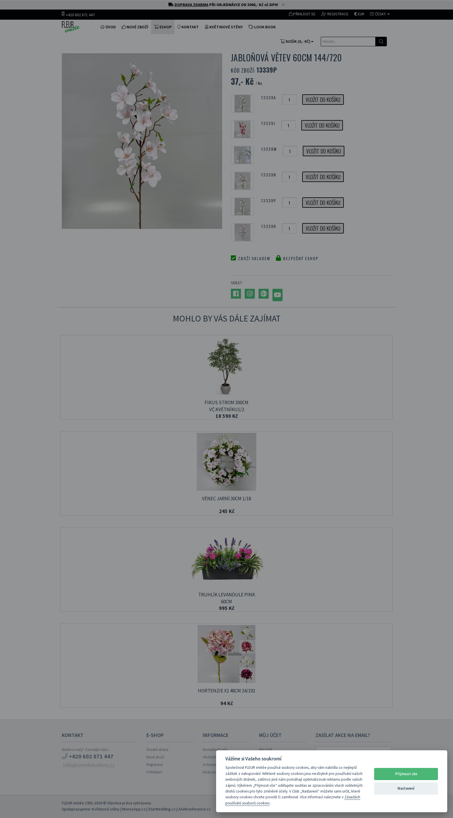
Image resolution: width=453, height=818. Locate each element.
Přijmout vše (406, 773)
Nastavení (406, 788)
